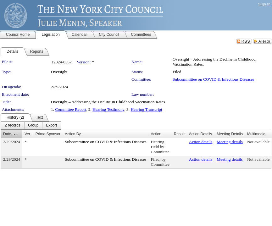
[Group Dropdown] (33, 125)
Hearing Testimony (108, 109)
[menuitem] (12, 125)
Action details (200, 141)
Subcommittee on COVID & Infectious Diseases (213, 79)
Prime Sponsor (48, 134)
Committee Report (70, 109)
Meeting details (230, 141)
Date (7, 134)
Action (156, 134)
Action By (73, 134)
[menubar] (31, 125)
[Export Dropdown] (51, 125)
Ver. (28, 134)
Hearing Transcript (146, 109)
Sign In (264, 4)
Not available (258, 141)
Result (179, 134)
